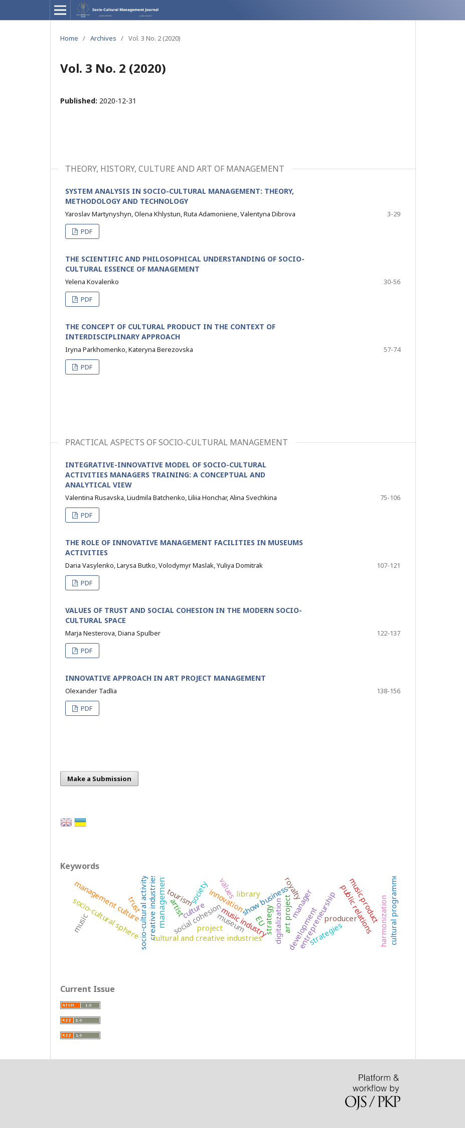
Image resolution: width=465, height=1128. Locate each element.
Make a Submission (99, 778)
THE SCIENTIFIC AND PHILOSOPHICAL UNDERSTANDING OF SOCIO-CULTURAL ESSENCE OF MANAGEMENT (184, 264)
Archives (103, 38)
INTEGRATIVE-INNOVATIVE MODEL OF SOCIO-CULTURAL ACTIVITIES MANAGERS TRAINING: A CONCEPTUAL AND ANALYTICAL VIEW (165, 474)
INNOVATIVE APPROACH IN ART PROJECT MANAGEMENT (165, 678)
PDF (85, 231)
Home (69, 38)
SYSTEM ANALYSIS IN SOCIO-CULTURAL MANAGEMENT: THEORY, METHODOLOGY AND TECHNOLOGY (179, 196)
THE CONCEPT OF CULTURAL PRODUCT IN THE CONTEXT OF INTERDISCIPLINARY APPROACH (170, 331)
